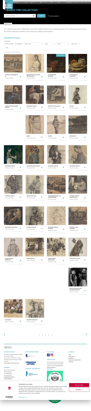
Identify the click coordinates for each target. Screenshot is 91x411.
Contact (76, 2)
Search (71, 2)
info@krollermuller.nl (9, 376)
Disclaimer (71, 358)
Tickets (19, 2)
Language (86, 2)
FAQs (69, 354)
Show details (22, 408)
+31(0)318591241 (8, 378)
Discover (33, 2)
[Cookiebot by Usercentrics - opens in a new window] (9, 408)
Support (60, 2)
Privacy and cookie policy (74, 359)
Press (81, 2)
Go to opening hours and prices (11, 363)
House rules (71, 356)
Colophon (70, 361)
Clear (7, 47)
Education (43, 2)
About (52, 2)
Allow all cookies (79, 396)
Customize (79, 400)
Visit (26, 2)
